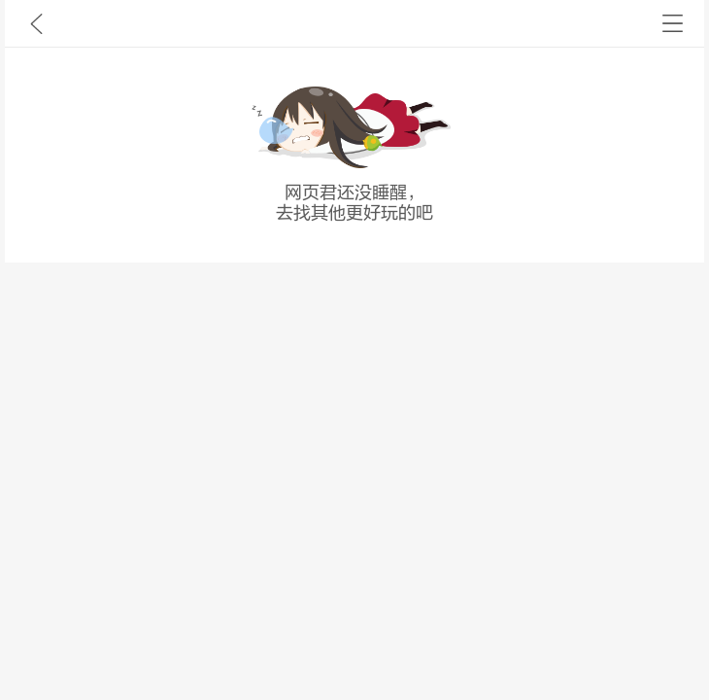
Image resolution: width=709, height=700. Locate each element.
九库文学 (36, 23)
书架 (672, 23)
